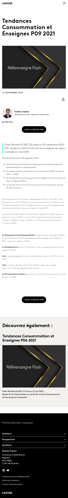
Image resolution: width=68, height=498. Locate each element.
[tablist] (34, 455)
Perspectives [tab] (8, 439)
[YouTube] (3, 471)
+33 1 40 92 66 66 (11, 464)
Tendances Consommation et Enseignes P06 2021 (28, 343)
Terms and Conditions (10, 480)
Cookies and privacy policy (12, 484)
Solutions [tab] (7, 434)
